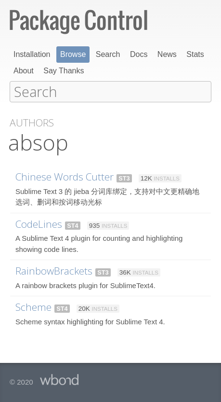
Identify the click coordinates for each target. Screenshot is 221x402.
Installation (32, 54)
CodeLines (38, 223)
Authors (32, 122)
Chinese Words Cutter (64, 176)
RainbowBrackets (53, 270)
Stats (195, 54)
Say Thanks (63, 71)
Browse (73, 54)
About (23, 71)
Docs (138, 54)
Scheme (33, 306)
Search (108, 54)
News (167, 54)
